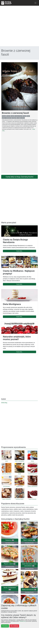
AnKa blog (4, 402)
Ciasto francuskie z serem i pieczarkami (29, 565)
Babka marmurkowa (29, 589)
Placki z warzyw (29, 540)
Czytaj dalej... (19, 251)
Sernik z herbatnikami (10, 588)
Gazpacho (10, 540)
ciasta (12, 116)
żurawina (22, 118)
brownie (8, 116)
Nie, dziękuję (14, 626)
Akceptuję (5, 626)
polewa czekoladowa (6, 118)
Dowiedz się (23, 621)
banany (3, 116)
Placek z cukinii (10, 564)
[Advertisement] (19, 26)
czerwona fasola (18, 116)
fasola (24, 116)
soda (18, 118)
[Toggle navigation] (35, 2)
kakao (28, 116)
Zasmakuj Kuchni (9, 543)
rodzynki (14, 118)
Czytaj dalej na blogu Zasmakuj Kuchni (19, 177)
